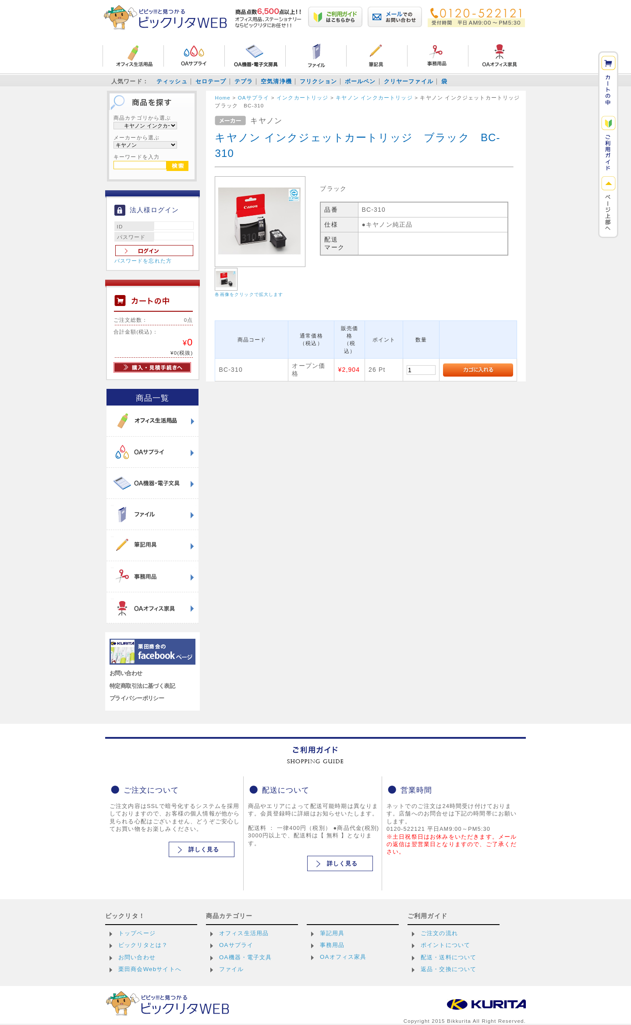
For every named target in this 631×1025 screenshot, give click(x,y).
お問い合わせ (126, 673)
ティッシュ (172, 81)
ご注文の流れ (439, 933)
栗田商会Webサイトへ (149, 969)
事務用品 (332, 945)
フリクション (318, 81)
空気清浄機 (276, 81)
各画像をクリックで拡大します (249, 294)
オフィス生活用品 (244, 933)
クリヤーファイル (408, 81)
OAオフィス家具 (343, 957)
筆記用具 (332, 933)
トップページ (137, 933)
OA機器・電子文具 (245, 957)
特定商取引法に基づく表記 (142, 686)
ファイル (231, 969)
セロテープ (211, 81)
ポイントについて (445, 945)
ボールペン (360, 81)
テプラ (243, 81)
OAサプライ (236, 945)
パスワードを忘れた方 (143, 261)
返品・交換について (448, 969)
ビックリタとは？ (143, 945)
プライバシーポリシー (137, 698)
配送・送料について (448, 957)
